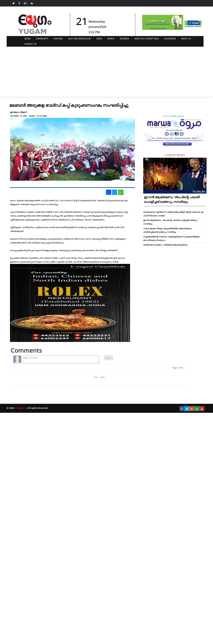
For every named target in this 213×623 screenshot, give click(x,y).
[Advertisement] (107, 71)
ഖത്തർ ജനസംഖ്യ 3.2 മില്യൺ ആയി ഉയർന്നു (165, 245)
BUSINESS (124, 38)
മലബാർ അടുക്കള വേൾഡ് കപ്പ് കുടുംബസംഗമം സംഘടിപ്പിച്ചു (68, 105)
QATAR (27, 38)
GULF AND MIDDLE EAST (79, 38)
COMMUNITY (42, 38)
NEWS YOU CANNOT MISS (146, 38)
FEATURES (58, 38)
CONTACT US (30, 44)
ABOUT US (186, 38)
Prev (96, 377)
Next (103, 377)
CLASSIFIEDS (170, 38)
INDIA (99, 38)
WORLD (110, 38)
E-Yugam (20, 407)
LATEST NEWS (175, 155)
